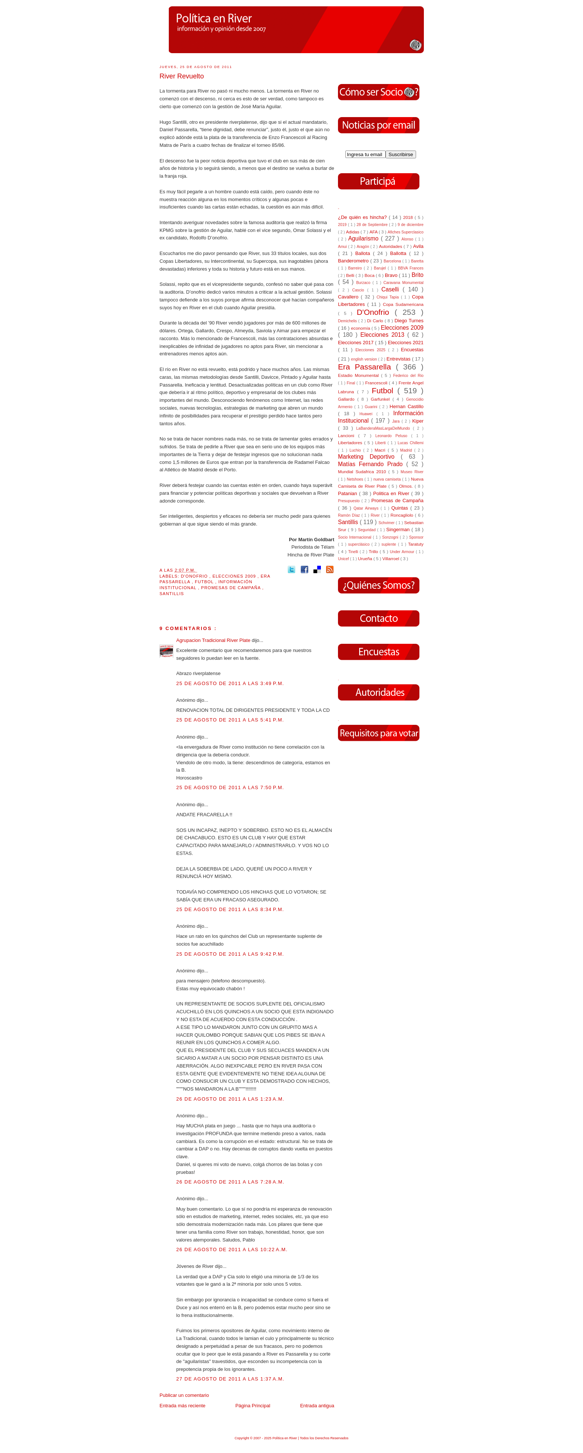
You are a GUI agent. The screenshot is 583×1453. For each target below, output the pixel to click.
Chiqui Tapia (389, 297)
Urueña (366, 558)
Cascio (359, 290)
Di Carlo (375, 320)
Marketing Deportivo (369, 456)
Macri (381, 450)
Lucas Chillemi (410, 443)
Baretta (417, 261)
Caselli (392, 289)
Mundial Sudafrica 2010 (363, 471)
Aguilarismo (364, 238)
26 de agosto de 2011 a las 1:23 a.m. (230, 1099)
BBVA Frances (410, 268)
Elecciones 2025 (371, 350)
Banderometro (354, 261)
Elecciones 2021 (405, 342)
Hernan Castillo (406, 406)
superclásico (359, 544)
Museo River (412, 472)
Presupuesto (349, 501)
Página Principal (252, 1405)
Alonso (408, 239)
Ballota (364, 253)
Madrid (407, 450)
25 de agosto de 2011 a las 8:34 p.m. (230, 909)
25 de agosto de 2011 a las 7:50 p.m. (230, 787)
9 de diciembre (410, 225)
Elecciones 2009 (234, 576)
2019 (343, 225)
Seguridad (367, 530)
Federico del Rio (408, 376)
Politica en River (392, 493)
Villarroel (391, 558)
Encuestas (412, 349)
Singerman (399, 529)
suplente (389, 544)
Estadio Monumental (359, 375)
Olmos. (407, 486)
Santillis (172, 593)
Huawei (368, 414)
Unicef (344, 559)
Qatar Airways (367, 508)
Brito (417, 275)
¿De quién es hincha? (363, 217)
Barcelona (393, 261)
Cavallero (349, 297)
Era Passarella (367, 366)
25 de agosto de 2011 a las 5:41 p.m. (230, 720)
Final (352, 383)
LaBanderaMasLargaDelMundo (384, 428)
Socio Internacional (355, 537)
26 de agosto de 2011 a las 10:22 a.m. (232, 1249)
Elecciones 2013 (383, 335)
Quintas (401, 508)
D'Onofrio (195, 576)
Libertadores (351, 442)
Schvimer (387, 523)
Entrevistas (399, 359)
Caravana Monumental (403, 283)
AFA (374, 231)
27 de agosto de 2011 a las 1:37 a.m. (230, 1379)
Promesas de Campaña (231, 587)
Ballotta (399, 253)
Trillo (374, 551)
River (376, 515)
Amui (343, 247)
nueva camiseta (387, 479)
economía (361, 328)
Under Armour (403, 552)
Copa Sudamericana (403, 304)
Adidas (353, 231)
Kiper (417, 421)
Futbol (205, 581)
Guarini (372, 407)
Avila (418, 246)
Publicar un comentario (184, 1395)
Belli (350, 275)
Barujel (381, 268)
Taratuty (415, 544)
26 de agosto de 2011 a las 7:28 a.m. (230, 1182)
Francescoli (377, 382)
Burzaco (364, 283)
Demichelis (348, 321)
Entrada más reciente (183, 1405)
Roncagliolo (402, 515)
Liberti (381, 443)
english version (364, 359)
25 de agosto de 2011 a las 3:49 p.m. (230, 683)
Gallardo (347, 399)
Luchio (356, 450)
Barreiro (356, 268)
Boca (370, 275)
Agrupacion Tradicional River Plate (214, 640)
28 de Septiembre (373, 225)
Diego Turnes (408, 320)
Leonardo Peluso (393, 436)
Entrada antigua (317, 1405)
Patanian (348, 493)
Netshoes (356, 479)
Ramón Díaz (349, 515)
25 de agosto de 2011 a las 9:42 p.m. (230, 954)
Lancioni (348, 435)
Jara (397, 421)
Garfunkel (381, 399)
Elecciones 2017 (356, 342)
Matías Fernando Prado (372, 464)
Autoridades (391, 246)
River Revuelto (182, 76)
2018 (409, 217)
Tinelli (354, 552)
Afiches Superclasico (406, 232)
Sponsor (416, 537)
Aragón (363, 247)
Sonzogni (391, 537)
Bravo (392, 275)
